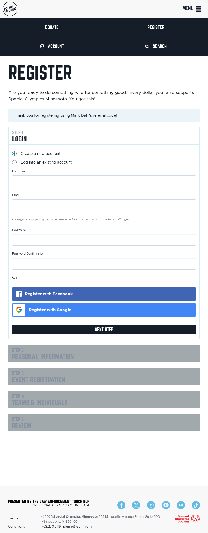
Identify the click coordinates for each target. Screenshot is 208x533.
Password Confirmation (28, 253)
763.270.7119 (51, 526)
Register (156, 27)
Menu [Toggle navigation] (192, 9)
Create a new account (40, 154)
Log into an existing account (46, 162)
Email (16, 195)
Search (156, 46)
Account (52, 46)
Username (19, 171)
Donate (52, 27)
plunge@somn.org (77, 526)
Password (19, 229)
